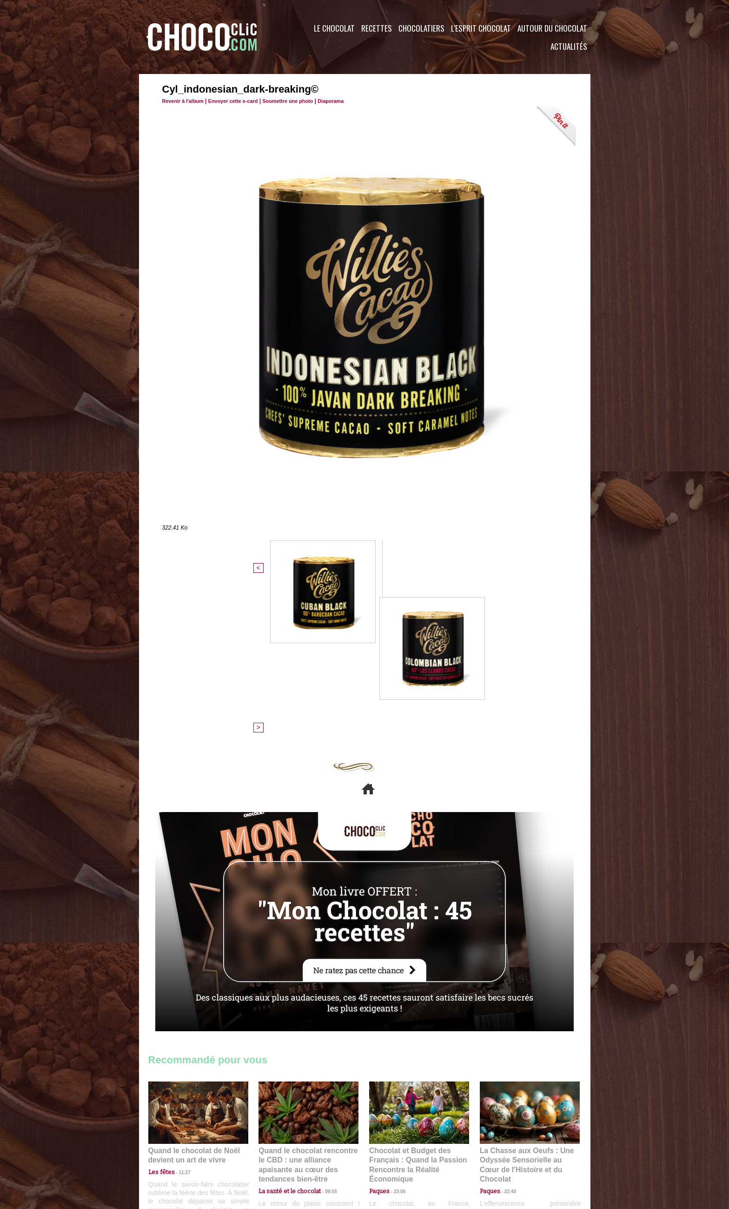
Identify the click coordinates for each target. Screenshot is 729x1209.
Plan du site (390, 1152)
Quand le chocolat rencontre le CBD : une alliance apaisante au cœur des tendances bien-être (307, 1001)
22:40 (507, 1021)
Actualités (568, 46)
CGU (272, 1152)
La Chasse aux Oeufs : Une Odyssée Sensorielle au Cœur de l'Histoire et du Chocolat (526, 1001)
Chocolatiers (421, 28)
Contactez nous (176, 1152)
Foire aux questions (507, 1152)
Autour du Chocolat (552, 28)
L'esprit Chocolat (481, 28)
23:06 (396, 1030)
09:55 (323, 1021)
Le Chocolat (334, 28)
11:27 (179, 1012)
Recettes (376, 28)
